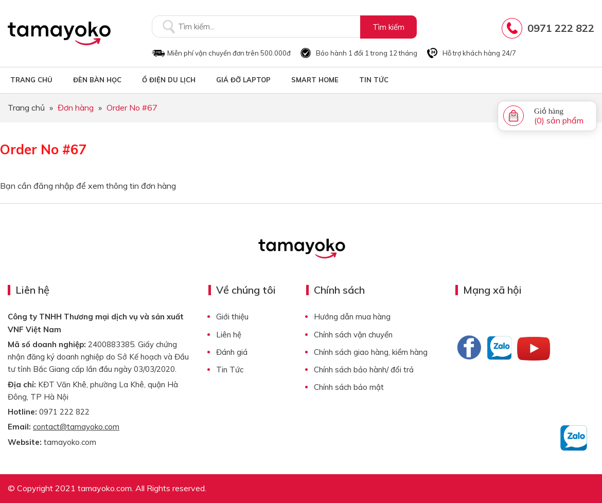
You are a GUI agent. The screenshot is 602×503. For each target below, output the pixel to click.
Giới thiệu (232, 316)
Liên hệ (228, 334)
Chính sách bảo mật (349, 387)
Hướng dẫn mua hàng (352, 316)
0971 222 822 (560, 28)
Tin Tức (229, 369)
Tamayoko (59, 33)
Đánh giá (231, 352)
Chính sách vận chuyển (353, 334)
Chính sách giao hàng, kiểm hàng (371, 352)
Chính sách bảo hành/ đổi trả (364, 369)
